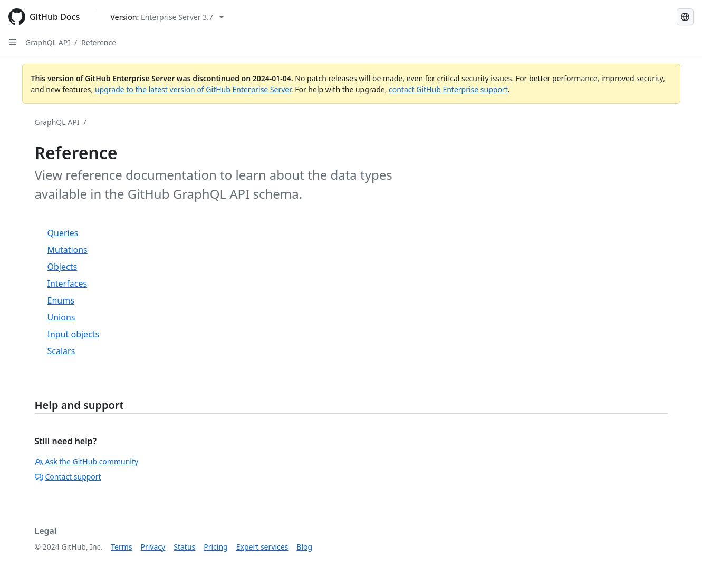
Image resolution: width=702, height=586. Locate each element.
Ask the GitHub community (87, 461)
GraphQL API (47, 42)
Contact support (68, 477)
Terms (121, 547)
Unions (61, 317)
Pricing (215, 547)
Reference (98, 42)
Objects (62, 266)
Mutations (67, 250)
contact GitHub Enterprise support (448, 89)
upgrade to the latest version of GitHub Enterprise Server (193, 89)
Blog (304, 547)
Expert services (262, 547)
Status (184, 547)
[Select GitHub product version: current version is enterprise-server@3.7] (166, 17)
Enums (60, 300)
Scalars (61, 351)
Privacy (153, 547)
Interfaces (67, 283)
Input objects (73, 334)
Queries (63, 233)
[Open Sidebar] (12, 42)
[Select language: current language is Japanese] (685, 16)
